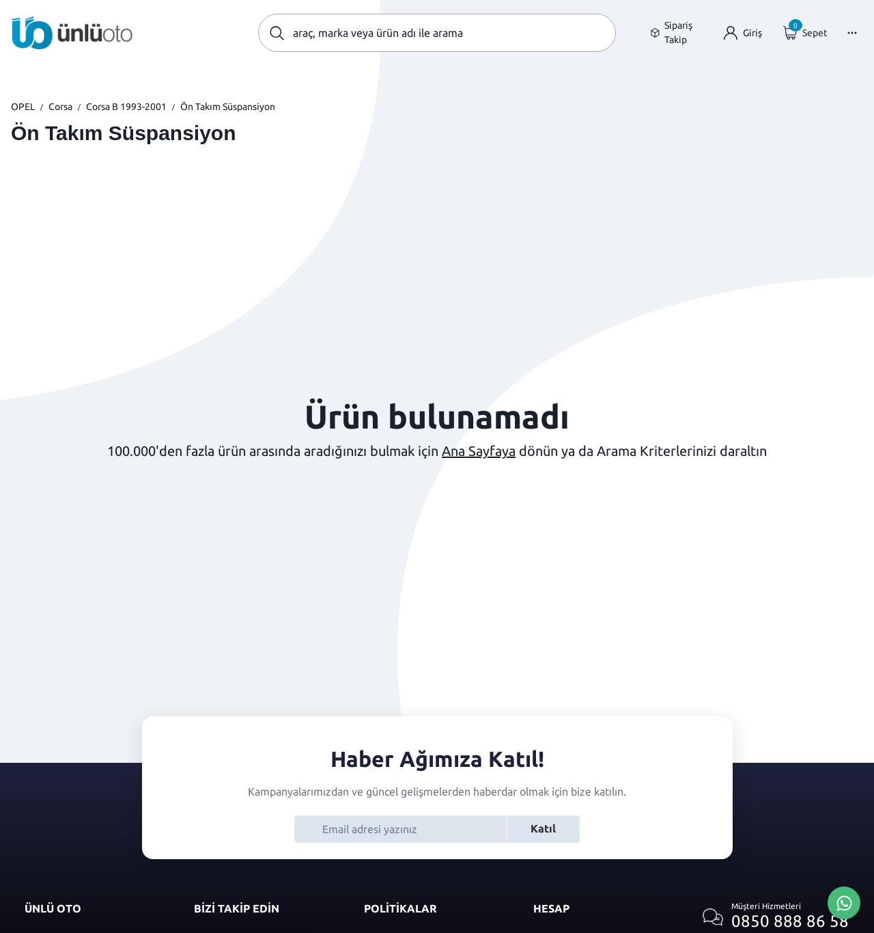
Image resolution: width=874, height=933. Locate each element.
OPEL (23, 106)
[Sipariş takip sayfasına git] (676, 32)
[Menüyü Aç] (850, 33)
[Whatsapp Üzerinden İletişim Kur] (844, 901)
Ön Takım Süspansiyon (227, 106)
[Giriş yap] (743, 33)
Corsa (60, 106)
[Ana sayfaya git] (72, 33)
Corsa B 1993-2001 (126, 106)
